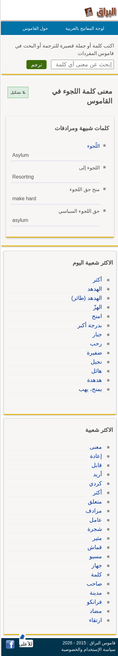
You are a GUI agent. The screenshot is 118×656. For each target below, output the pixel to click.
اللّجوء (92, 146)
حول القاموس (34, 28)
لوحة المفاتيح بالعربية (84, 28)
